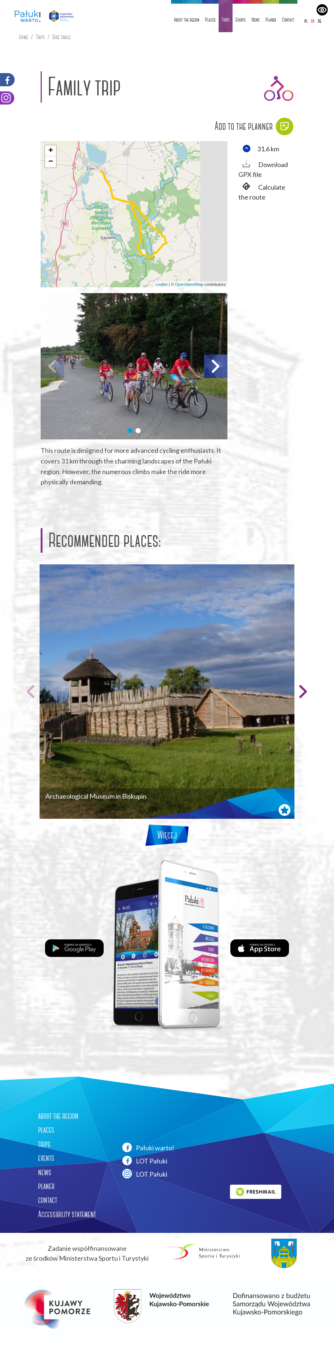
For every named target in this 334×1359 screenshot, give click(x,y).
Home (23, 37)
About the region (186, 20)
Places (210, 20)
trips (44, 1144)
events (46, 1158)
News (256, 20)
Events (240, 20)
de (319, 21)
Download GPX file (263, 169)
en (312, 21)
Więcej (167, 835)
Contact (288, 20)
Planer (271, 20)
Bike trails (61, 37)
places (46, 1130)
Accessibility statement (67, 1214)
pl (306, 21)
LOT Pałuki (144, 1160)
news (44, 1172)
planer (46, 1186)
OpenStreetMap (189, 284)
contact (47, 1200)
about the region (58, 1116)
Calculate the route (261, 191)
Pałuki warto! (148, 1147)
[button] (50, 150)
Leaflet (162, 284)
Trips (226, 20)
